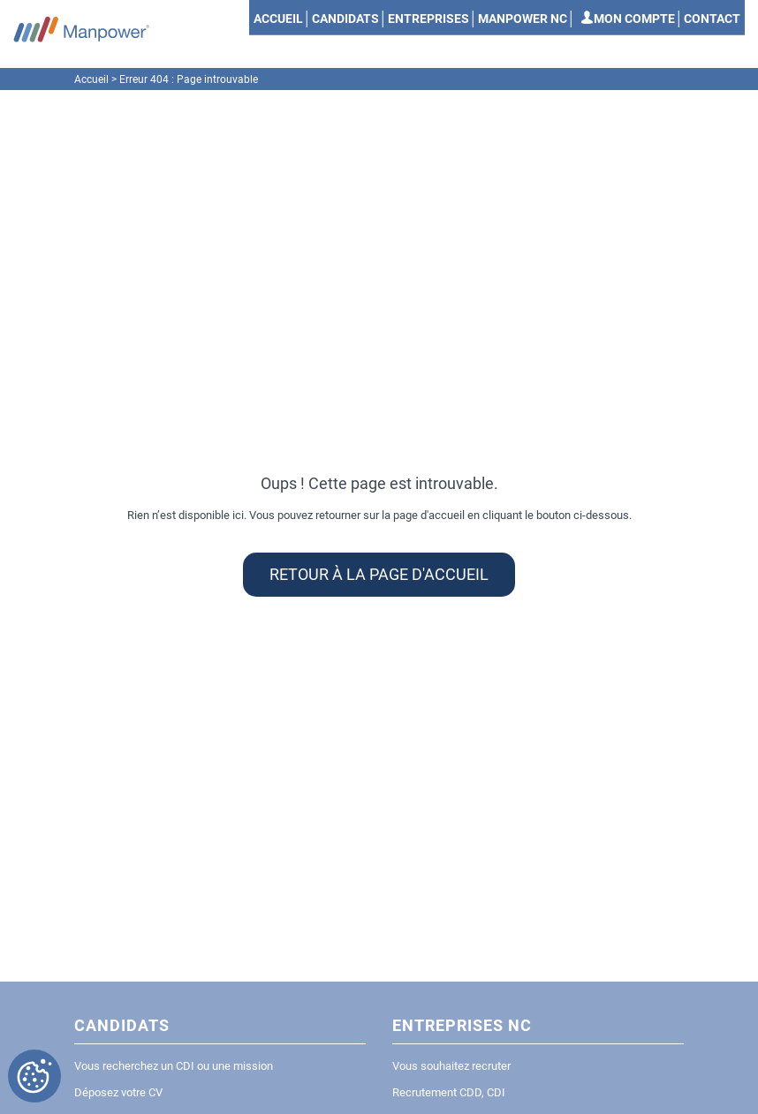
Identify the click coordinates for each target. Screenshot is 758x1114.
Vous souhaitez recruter (451, 1066)
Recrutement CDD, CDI (448, 1092)
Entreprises (428, 18)
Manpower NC (522, 18)
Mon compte (634, 18)
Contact (712, 18)
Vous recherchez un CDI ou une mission (173, 1066)
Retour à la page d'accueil (379, 574)
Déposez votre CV (118, 1092)
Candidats (345, 18)
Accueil (278, 18)
